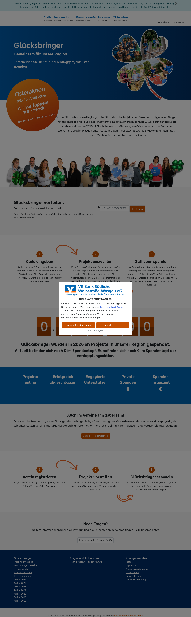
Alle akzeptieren (112, 325)
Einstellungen (95, 330)
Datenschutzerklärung (111, 307)
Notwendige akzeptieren (78, 325)
